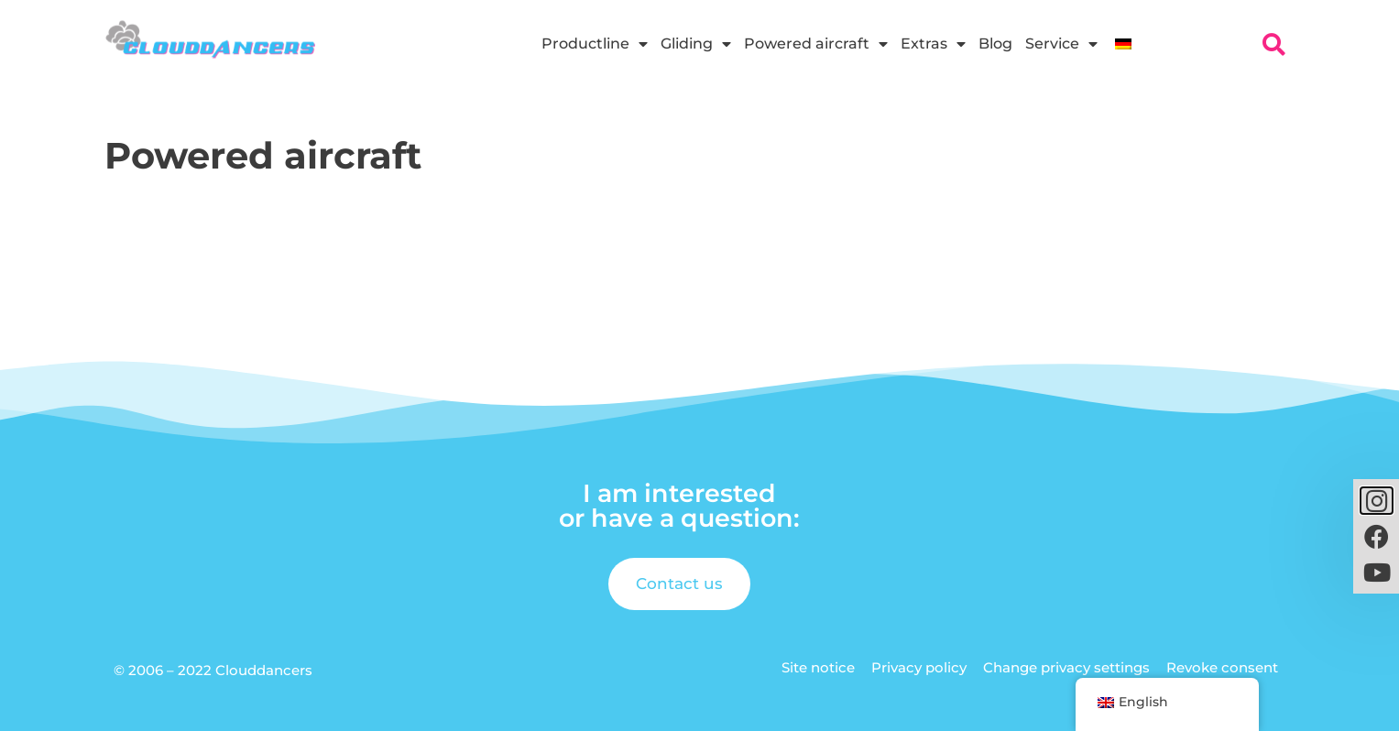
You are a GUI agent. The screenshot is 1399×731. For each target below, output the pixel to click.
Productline (594, 44)
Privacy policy (919, 667)
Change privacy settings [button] (1066, 667)
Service (1061, 44)
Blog (995, 43)
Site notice (818, 667)
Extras (933, 44)
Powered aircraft (816, 44)
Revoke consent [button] (1222, 667)
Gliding (696, 44)
